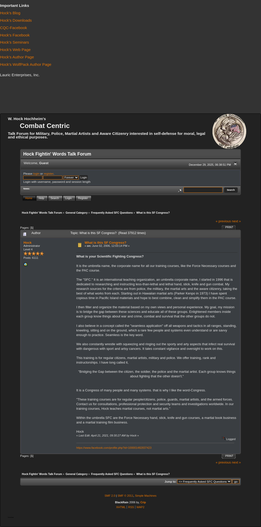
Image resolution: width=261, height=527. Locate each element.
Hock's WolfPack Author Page (25, 64)
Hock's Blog (10, 13)
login (36, 173)
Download (11, 517)
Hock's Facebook (15, 35)
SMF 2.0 (109, 495)
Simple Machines (145, 495)
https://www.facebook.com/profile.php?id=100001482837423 (113, 447)
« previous (223, 221)
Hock (27, 243)
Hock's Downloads (16, 20)
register (48, 173)
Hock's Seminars (14, 42)
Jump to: (170, 481)
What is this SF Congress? (105, 243)
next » (236, 221)
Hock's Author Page (17, 57)
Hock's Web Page (15, 49)
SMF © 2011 (125, 495)
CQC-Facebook (13, 27)
